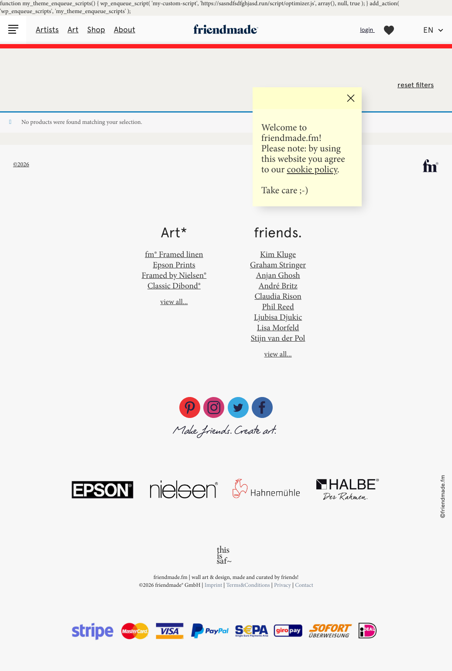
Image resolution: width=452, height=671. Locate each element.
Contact (304, 585)
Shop (96, 29)
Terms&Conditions (248, 585)
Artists (47, 29)
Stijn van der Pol (278, 338)
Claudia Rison (277, 296)
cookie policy (312, 169)
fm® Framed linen (174, 254)
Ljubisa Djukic (278, 317)
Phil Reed (278, 306)
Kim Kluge (278, 254)
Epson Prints (174, 264)
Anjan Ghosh (278, 275)
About (124, 29)
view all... (174, 302)
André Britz (277, 285)
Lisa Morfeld (278, 327)
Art (73, 29)
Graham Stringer (278, 264)
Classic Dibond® (174, 285)
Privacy (282, 585)
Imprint (214, 585)
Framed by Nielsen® (174, 275)
